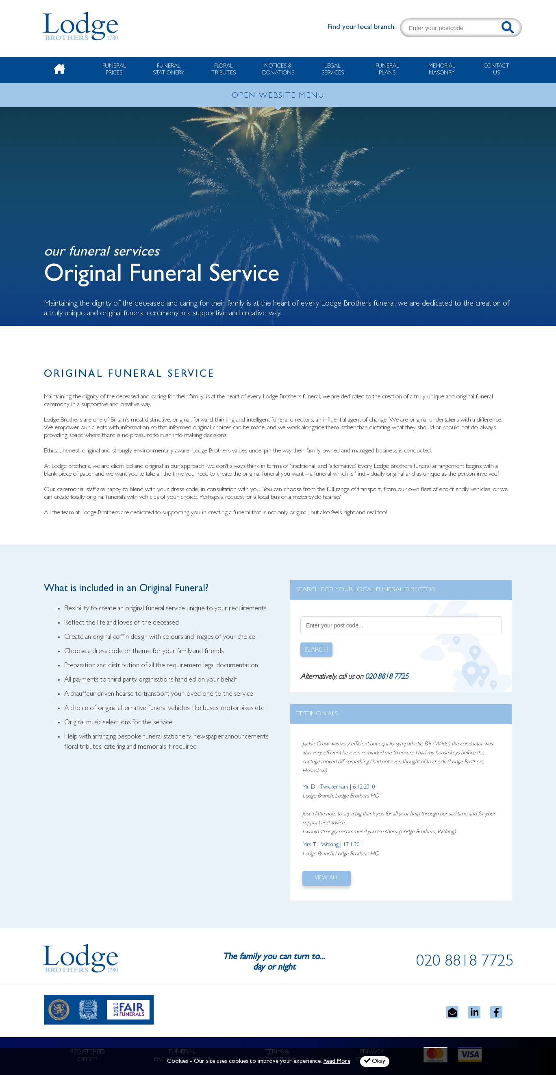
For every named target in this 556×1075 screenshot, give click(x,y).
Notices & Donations (278, 69)
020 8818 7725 (386, 677)
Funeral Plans (387, 69)
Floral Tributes (223, 69)
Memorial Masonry (441, 69)
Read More (337, 1062)
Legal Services (332, 69)
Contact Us (496, 69)
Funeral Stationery (169, 69)
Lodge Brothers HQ (357, 796)
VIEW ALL (327, 878)
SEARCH (316, 650)
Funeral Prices (114, 69)
